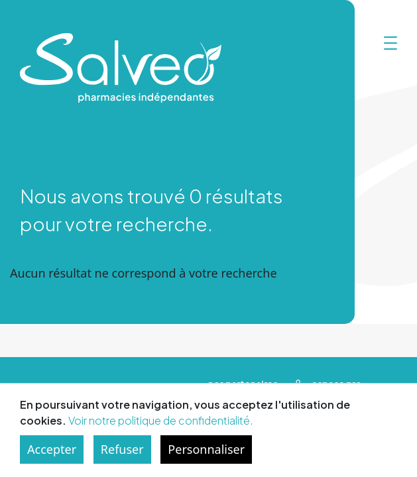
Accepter (51, 449)
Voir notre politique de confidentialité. (160, 420)
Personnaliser (206, 449)
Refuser (122, 449)
